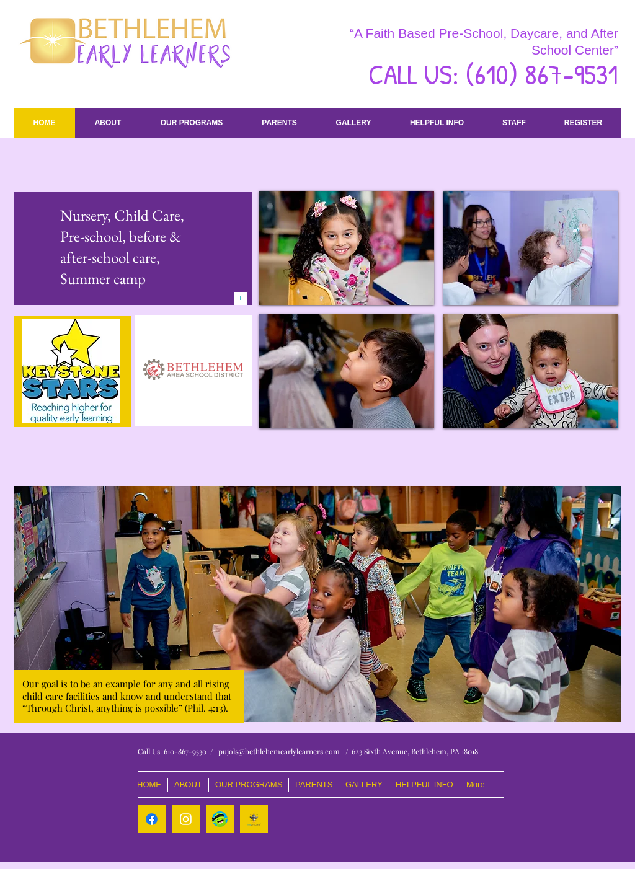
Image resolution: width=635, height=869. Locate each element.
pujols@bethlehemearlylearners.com (279, 751)
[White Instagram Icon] (185, 819)
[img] (346, 248)
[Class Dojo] (220, 819)
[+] (240, 298)
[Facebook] (151, 819)
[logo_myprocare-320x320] (254, 819)
